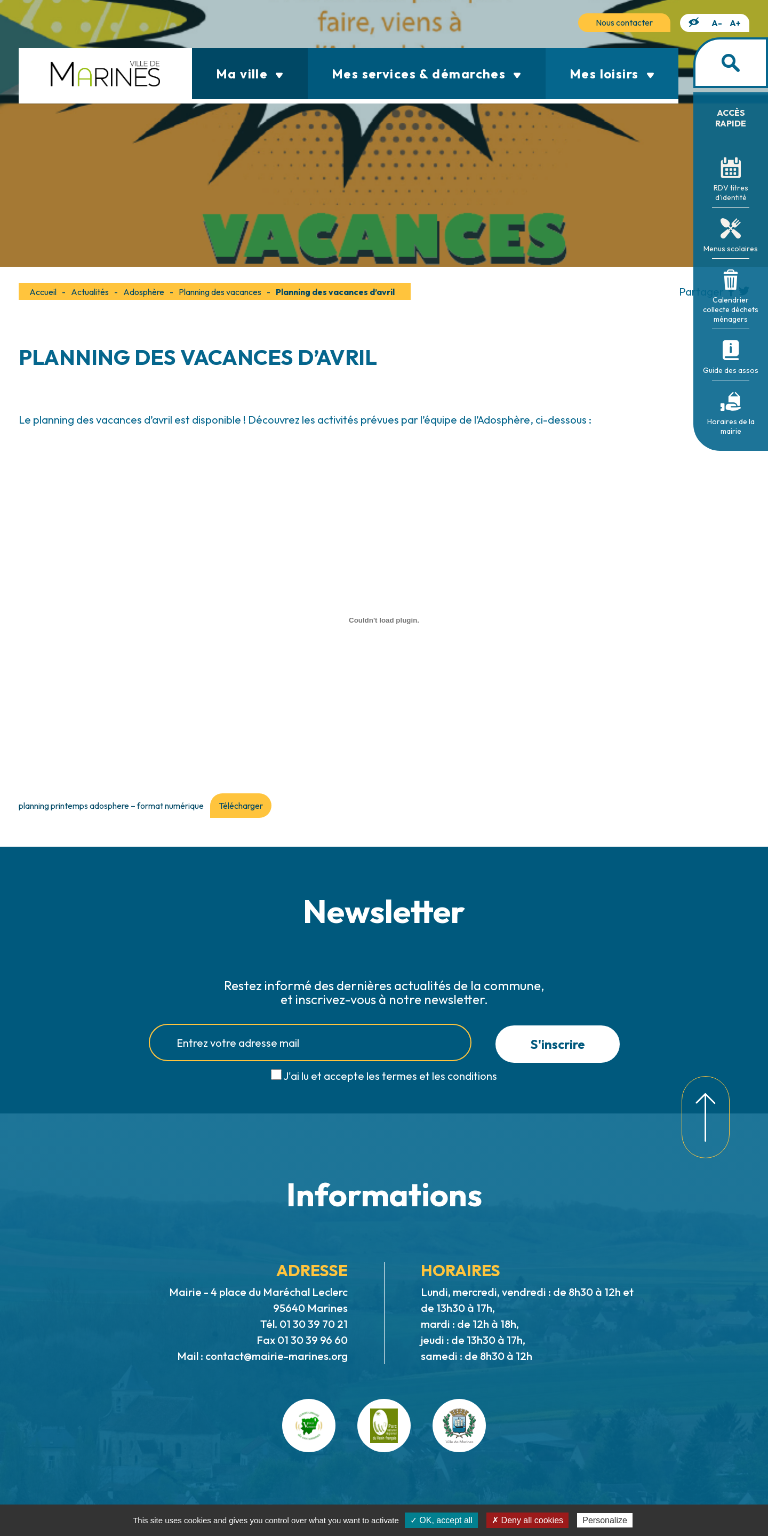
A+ (735, 23)
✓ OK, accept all (441, 1520)
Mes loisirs (612, 74)
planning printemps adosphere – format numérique (111, 805)
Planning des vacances (220, 291)
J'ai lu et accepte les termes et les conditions (390, 1076)
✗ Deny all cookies (527, 1520)
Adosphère (143, 291)
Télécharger (241, 805)
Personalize (604, 1520)
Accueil (43, 291)
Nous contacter (624, 22)
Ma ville (250, 74)
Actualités (90, 291)
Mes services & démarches (427, 74)
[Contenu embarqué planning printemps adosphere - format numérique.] (384, 620)
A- (716, 23)
